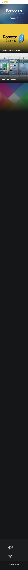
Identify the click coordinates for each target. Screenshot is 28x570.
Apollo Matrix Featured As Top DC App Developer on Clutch (10, 547)
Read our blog (14, 18)
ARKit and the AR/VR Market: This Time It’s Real (10, 552)
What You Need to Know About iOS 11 (10, 556)
